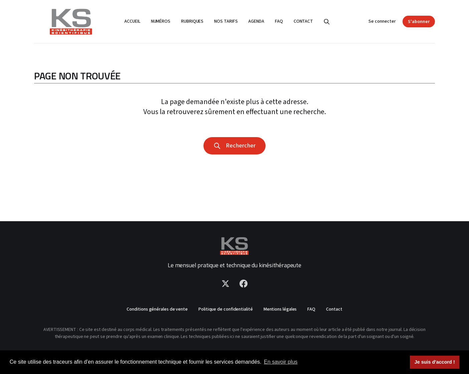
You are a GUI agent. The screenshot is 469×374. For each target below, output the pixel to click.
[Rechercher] (327, 22)
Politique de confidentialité (225, 309)
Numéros (160, 21)
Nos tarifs (226, 21)
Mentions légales (280, 309)
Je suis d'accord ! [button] (435, 362)
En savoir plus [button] (281, 362)
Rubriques (192, 21)
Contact (303, 21)
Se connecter (382, 21)
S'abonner (419, 21)
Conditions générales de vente (157, 309)
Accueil (132, 21)
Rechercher (234, 145)
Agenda (256, 21)
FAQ (279, 21)
